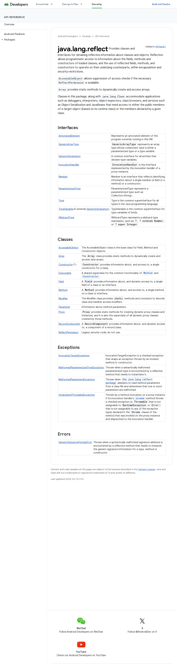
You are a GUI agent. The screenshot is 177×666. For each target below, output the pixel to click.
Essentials (42, 4)
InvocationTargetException (74, 355)
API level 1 (160, 46)
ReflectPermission (68, 332)
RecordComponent (69, 323)
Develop (86, 36)
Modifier (63, 298)
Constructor (66, 264)
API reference (14, 17)
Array (61, 256)
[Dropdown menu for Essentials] (53, 4)
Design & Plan (70, 4)
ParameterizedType (70, 188)
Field (61, 281)
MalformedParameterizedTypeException (81, 367)
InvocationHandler (69, 164)
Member (63, 176)
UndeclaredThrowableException (77, 394)
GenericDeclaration (70, 156)
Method (147, 273)
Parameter (64, 307)
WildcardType (66, 217)
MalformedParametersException (77, 379)
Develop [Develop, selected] (97, 4)
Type (61, 200)
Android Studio (161, 4)
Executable (65, 273)
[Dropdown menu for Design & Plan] (83, 4)
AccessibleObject (68, 247)
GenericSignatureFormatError (75, 442)
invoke (140, 398)
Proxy (62, 312)
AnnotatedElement (69, 135)
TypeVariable (66, 209)
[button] (22, 39)
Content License (146, 469)
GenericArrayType (69, 144)
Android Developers (68, 36)
